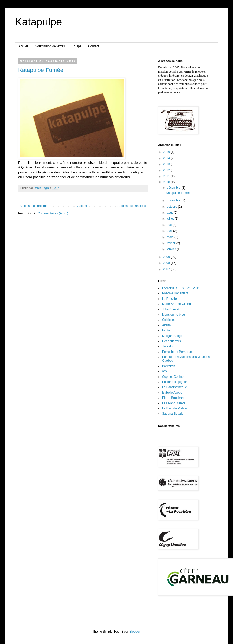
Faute (166, 330)
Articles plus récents (33, 206)
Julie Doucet (170, 309)
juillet (171, 218)
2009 (167, 257)
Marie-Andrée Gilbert (176, 304)
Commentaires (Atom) (53, 213)
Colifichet (168, 320)
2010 (167, 182)
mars (170, 237)
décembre (174, 188)
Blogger (134, 631)
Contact (93, 46)
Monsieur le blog (173, 314)
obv (164, 371)
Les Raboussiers (173, 403)
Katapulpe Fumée (40, 70)
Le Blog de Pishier (174, 408)
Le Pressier (170, 299)
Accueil (23, 46)
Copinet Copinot (173, 377)
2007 (167, 269)
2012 (167, 170)
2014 (167, 158)
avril (170, 231)
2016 (167, 152)
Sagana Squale (172, 413)
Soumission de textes (50, 46)
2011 (167, 176)
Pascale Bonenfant (175, 293)
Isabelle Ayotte (172, 392)
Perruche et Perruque (177, 352)
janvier (172, 249)
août (170, 212)
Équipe (76, 46)
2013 (167, 164)
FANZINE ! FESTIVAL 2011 (181, 288)
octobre (172, 207)
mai (170, 225)
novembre (174, 200)
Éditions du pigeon (175, 382)
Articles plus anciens (132, 206)
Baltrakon (168, 366)
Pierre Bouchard (173, 398)
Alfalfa (166, 325)
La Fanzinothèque (174, 387)
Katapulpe (38, 22)
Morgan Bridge (172, 336)
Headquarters (171, 341)
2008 (167, 263)
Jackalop (168, 346)
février (171, 243)
